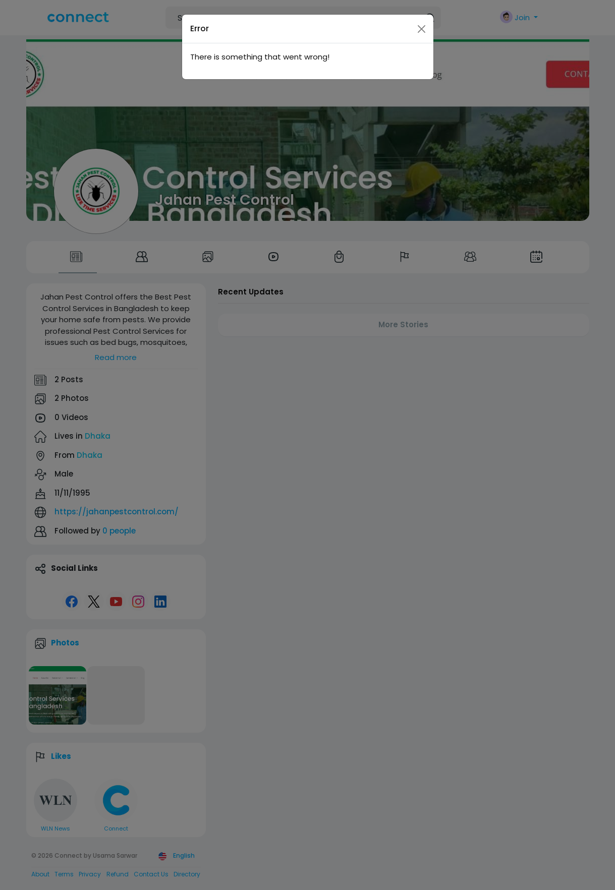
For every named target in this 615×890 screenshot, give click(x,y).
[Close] (421, 29)
